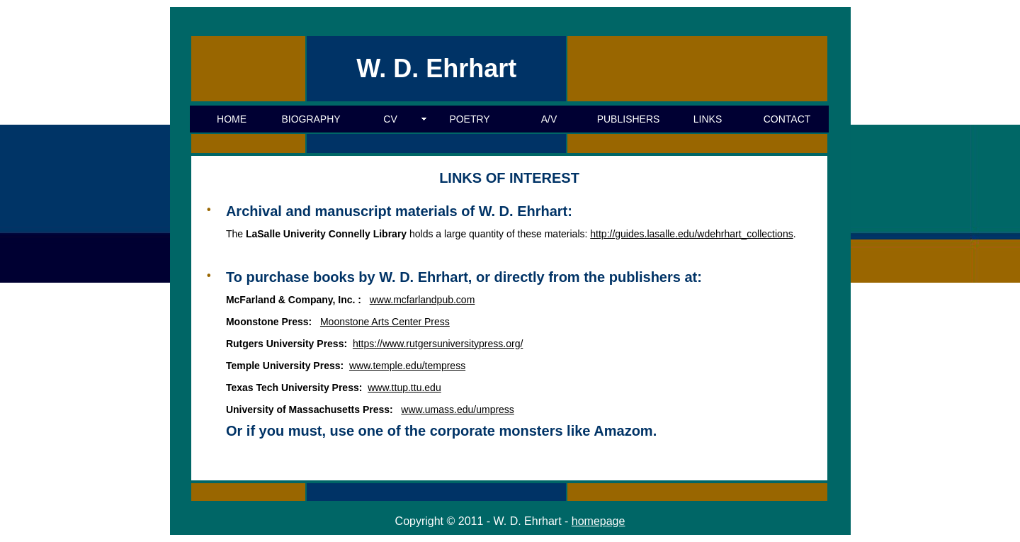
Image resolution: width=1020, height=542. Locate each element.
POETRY (469, 119)
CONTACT (787, 119)
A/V (549, 119)
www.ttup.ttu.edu (404, 387)
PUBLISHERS (628, 119)
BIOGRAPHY (310, 119)
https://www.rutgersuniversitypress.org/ (438, 343)
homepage (598, 521)
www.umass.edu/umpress (457, 409)
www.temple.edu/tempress (407, 365)
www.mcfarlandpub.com (422, 299)
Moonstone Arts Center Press (385, 321)
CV (390, 119)
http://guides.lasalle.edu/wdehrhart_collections (691, 233)
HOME (231, 119)
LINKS (707, 119)
